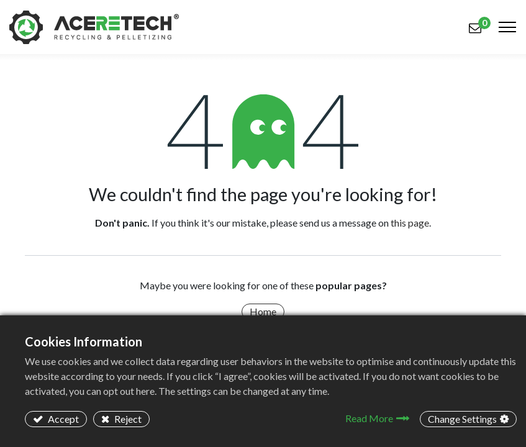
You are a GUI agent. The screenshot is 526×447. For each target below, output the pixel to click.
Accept (62, 419)
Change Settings (462, 419)
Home (263, 311)
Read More (369, 418)
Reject (127, 419)
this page (410, 222)
